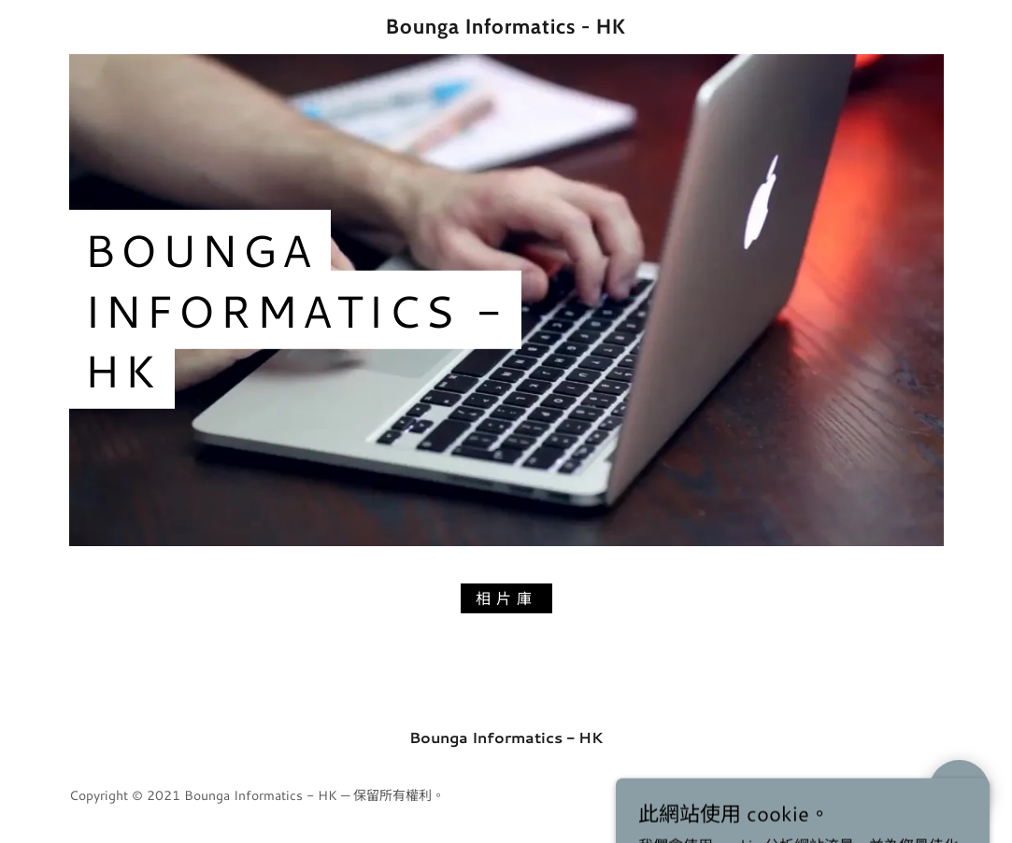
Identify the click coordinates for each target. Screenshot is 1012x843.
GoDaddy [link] (916, 795)
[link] (505, 27)
